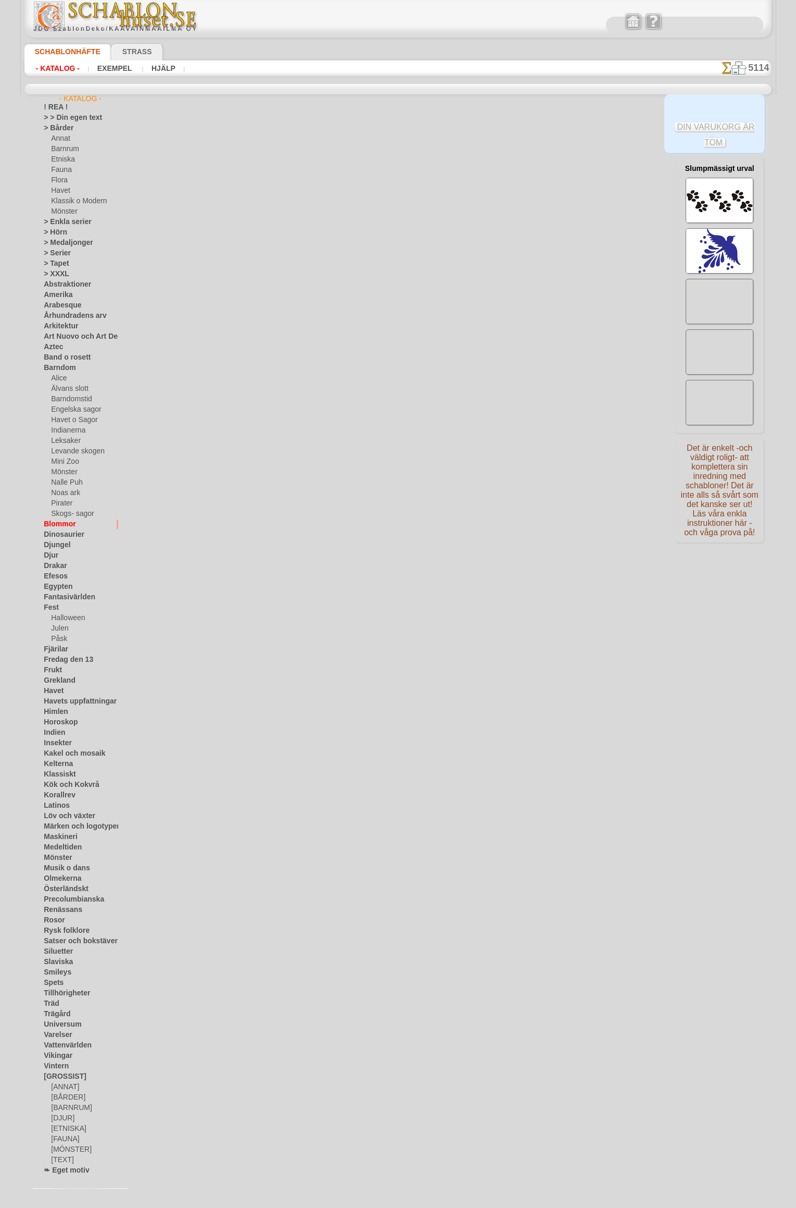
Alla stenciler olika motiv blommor (397, 378)
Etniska (61, 159)
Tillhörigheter (62, 993)
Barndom (57, 368)
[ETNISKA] (66, 1128)
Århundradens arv (70, 316)
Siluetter (56, 951)
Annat (60, 138)
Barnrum (64, 149)
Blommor (57, 524)
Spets (52, 983)
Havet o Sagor (71, 420)
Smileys (54, 972)
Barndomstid (70, 399)
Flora (58, 180)
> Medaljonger (64, 243)
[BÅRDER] (66, 1097)
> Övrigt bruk (219, 327)
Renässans (59, 910)
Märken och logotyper (75, 826)
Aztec (52, 347)
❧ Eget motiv (63, 1170)
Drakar (54, 566)
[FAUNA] (64, 1139)
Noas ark (64, 493)
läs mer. (464, 1199)
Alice (58, 378)
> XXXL (54, 274)
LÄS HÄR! (289, 327)
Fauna (60, 170)
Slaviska (55, 962)
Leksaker (64, 441)
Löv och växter (65, 816)
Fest (50, 607)
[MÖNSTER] (68, 1149)
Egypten (55, 586)
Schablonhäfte (61, 51)
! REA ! (53, 107)
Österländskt (62, 889)
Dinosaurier (61, 534)
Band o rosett (63, 357)
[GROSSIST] (61, 1076)
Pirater (61, 503)
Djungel (54, 545)
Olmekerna (59, 878)
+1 (436, 355)
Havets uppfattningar (75, 701)
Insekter (55, 743)
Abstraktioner (64, 284)
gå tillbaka (398, 355)
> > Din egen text (67, 117)
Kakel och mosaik (68, 753)
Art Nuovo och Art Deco (78, 336)
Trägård (55, 1014)
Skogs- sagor (69, 514)
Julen (58, 628)
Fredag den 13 (63, 659)
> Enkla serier (62, 222)
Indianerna (66, 430)
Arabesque (59, 305)
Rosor (52, 920)
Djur (50, 555)
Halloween (66, 618)
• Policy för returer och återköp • (398, 610)
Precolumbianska (68, 899)
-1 (359, 355)
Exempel (114, 68)
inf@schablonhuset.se (420, 506)
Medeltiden (60, 847)
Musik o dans (63, 868)
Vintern (54, 1066)
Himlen (54, 712)
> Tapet (54, 263)
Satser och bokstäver (74, 941)
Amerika (55, 295)
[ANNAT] (64, 1087)
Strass (121, 51)
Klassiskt (57, 774)
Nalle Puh (64, 482)
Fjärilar (54, 649)
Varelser (56, 1035)
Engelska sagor (72, 409)
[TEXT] (60, 1160)
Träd (50, 1003)
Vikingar (55, 1056)
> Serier (54, 253)
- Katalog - (58, 68)
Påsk (58, 639)
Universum (59, 1024)
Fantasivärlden (65, 597)
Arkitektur (58, 326)
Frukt (51, 670)
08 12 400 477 (416, 487)
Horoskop (58, 722)
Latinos (55, 805)
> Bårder (56, 128)
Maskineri (58, 837)
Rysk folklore (62, 930)
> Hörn (53, 232)
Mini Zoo (64, 461)
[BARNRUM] (70, 1108)
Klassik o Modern (76, 201)
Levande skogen (73, 451)
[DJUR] (61, 1118)
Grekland (57, 680)
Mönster (63, 211)
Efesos (53, 576)
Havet (59, 190)
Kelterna (56, 764)
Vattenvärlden (64, 1045)
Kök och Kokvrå (66, 785)
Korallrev (57, 795)
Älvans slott (68, 388)
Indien (52, 732)
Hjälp (161, 68)
